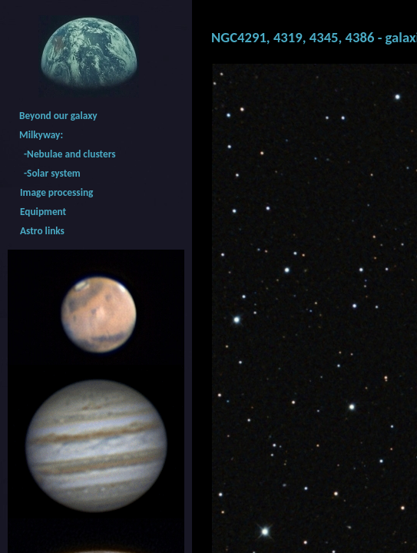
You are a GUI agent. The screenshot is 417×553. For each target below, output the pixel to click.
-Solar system (50, 173)
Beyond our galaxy (58, 115)
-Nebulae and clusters (67, 154)
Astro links (42, 230)
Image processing (56, 192)
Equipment (43, 211)
